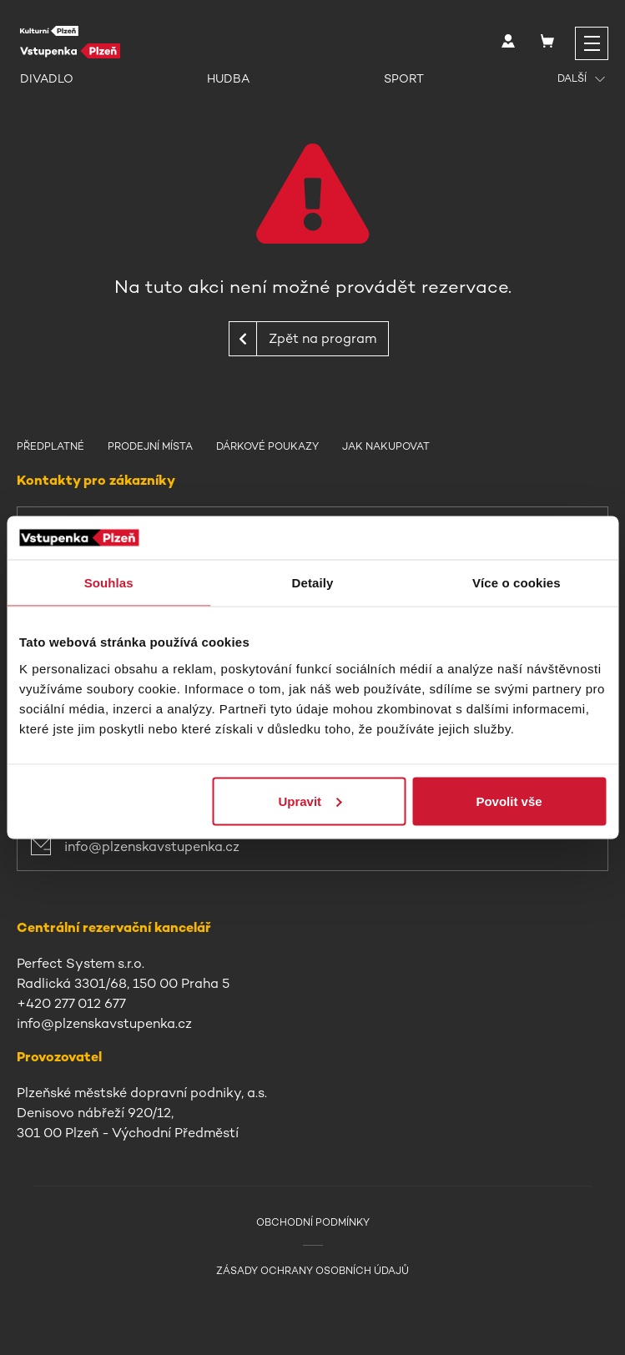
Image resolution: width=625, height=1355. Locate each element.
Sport (404, 78)
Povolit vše (509, 800)
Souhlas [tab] (109, 583)
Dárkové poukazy (267, 446)
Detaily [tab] (313, 583)
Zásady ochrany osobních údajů (312, 1270)
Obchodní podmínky (313, 1222)
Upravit (309, 800)
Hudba (228, 78)
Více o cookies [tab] (516, 583)
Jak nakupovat (386, 446)
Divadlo (46, 78)
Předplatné (50, 446)
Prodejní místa (150, 446)
